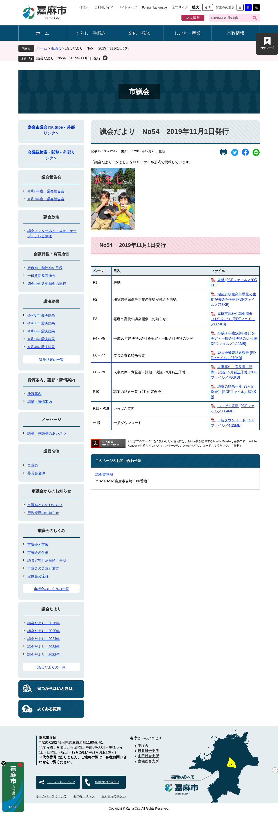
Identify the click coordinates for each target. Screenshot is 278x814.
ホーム (42, 33)
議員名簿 (51, 451)
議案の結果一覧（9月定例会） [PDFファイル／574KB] (233, 392)
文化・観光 (139, 33)
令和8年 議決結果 (41, 315)
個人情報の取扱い (113, 796)
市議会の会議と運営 (43, 568)
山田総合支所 (148, 756)
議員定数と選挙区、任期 (46, 560)
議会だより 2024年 (43, 639)
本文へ (84, 7)
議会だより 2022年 (43, 654)
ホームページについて (51, 796)
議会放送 (51, 217)
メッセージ (51, 419)
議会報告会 (51, 177)
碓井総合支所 (148, 751)
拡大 (195, 7)
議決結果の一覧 (51, 360)
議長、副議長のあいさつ (46, 433)
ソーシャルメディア (61, 782)
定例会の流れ (37, 576)
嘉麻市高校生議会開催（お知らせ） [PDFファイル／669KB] (233, 319)
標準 (207, 7)
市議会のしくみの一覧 (51, 589)
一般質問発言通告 (41, 276)
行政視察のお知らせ (43, 513)
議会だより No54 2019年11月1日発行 (68, 58)
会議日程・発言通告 (51, 254)
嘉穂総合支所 (148, 761)
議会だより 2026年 (43, 623)
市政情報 (235, 33)
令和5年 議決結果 (41, 339)
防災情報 (193, 18)
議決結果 (51, 301)
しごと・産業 (187, 33)
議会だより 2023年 (43, 647)
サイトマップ (127, 7)
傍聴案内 (34, 394)
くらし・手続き (90, 33)
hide (3, 763)
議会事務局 (104, 475)
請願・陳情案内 (39, 402)
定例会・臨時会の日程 (45, 268)
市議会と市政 (37, 544)
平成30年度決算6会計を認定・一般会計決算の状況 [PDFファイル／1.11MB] (234, 338)
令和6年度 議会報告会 (46, 191)
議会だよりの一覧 (51, 667)
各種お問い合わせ (107, 782)
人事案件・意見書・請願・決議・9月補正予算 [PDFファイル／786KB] (234, 372)
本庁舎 (143, 745)
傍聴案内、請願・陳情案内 (51, 380)
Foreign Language (154, 7)
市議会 (56, 48)
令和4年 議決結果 (41, 347)
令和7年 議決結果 (41, 323)
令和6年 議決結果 (41, 331)
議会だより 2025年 (43, 631)
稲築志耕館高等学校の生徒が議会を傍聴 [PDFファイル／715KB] (233, 299)
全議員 (32, 465)
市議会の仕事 (37, 552)
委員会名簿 (36, 473)
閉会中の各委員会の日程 (46, 284)
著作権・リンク (84, 796)
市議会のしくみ (51, 530)
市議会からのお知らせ (51, 491)
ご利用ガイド (104, 7)
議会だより (51, 609)
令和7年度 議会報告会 (46, 199)
